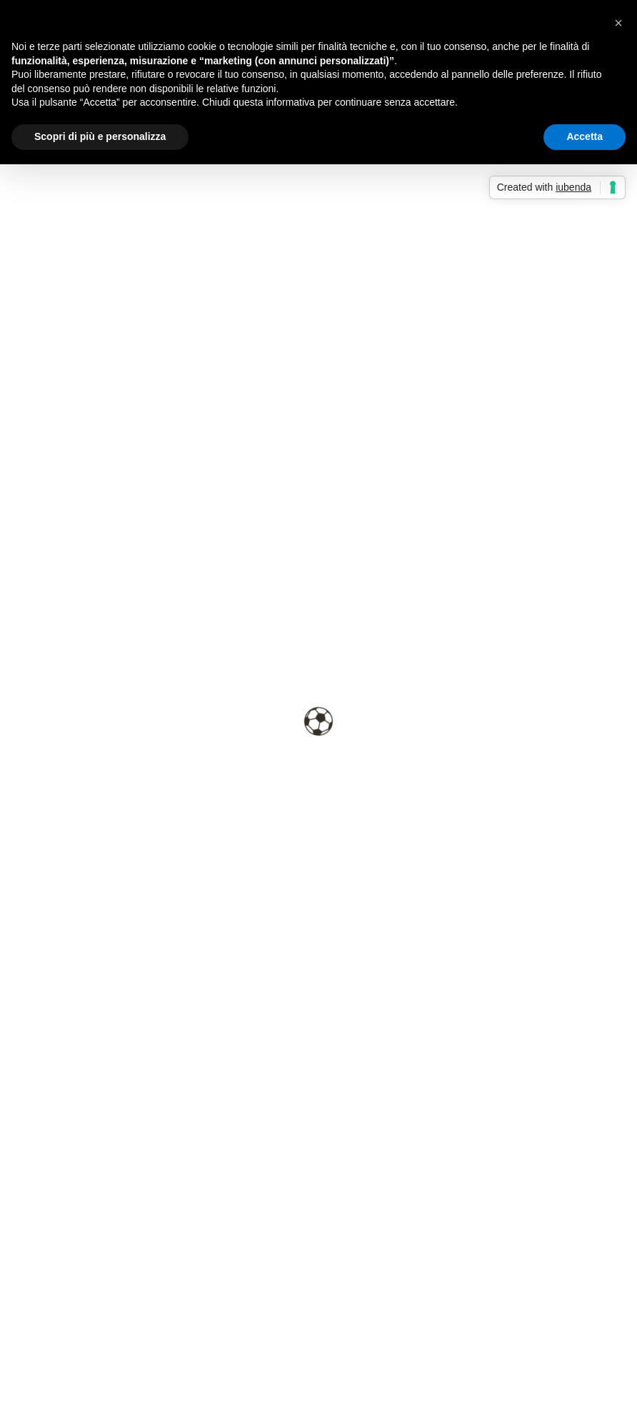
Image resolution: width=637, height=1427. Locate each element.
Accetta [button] (584, 136)
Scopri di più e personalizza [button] (100, 136)
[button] (618, 22)
